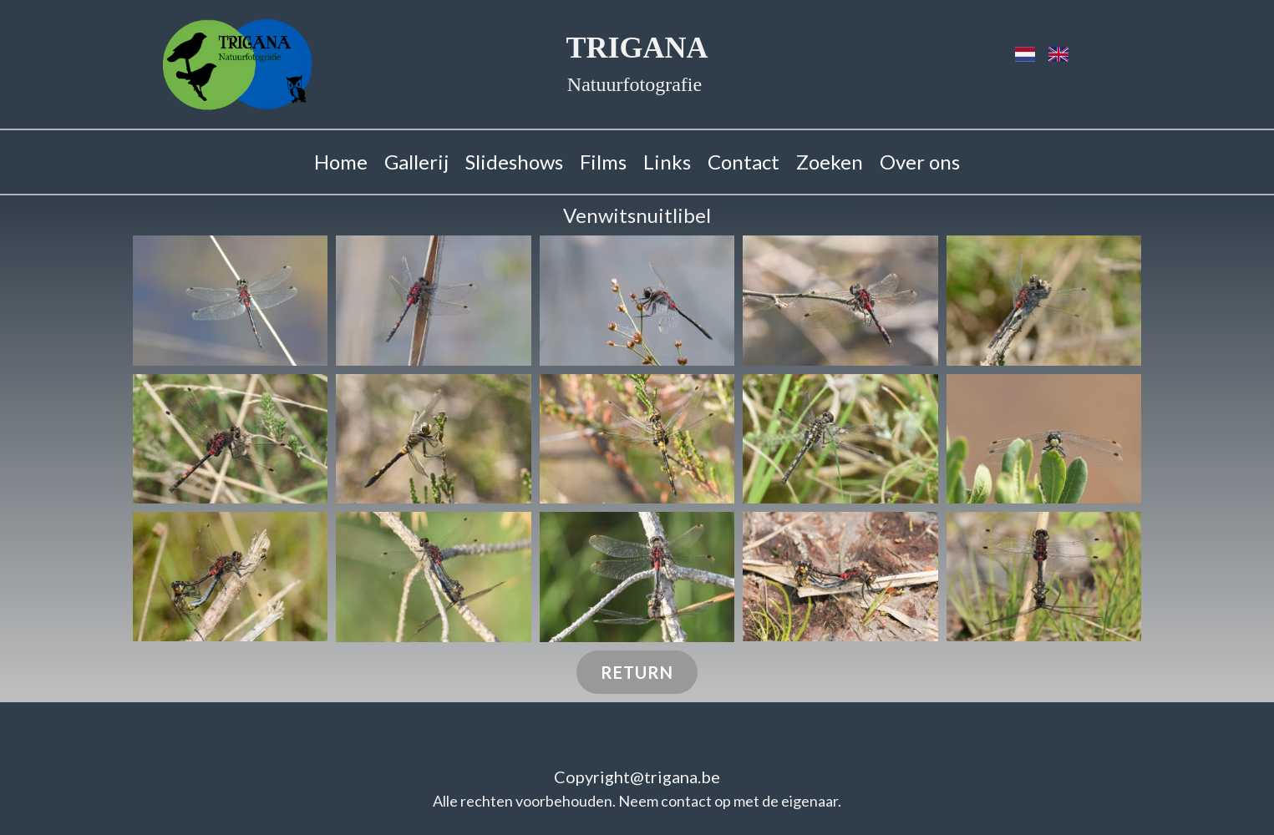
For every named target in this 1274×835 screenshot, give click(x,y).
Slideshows (514, 161)
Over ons (920, 161)
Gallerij (416, 161)
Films (603, 161)
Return (637, 672)
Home (341, 161)
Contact (743, 161)
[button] (230, 300)
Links (667, 161)
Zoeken (829, 161)
